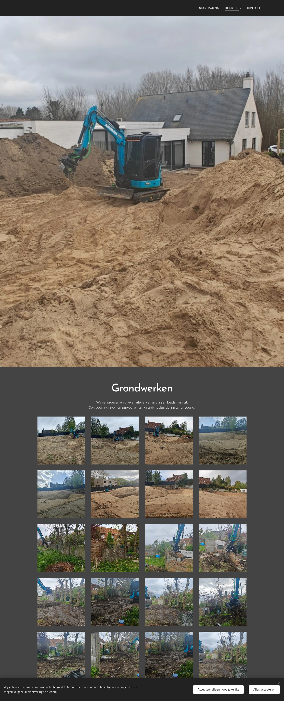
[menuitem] (211, 8)
